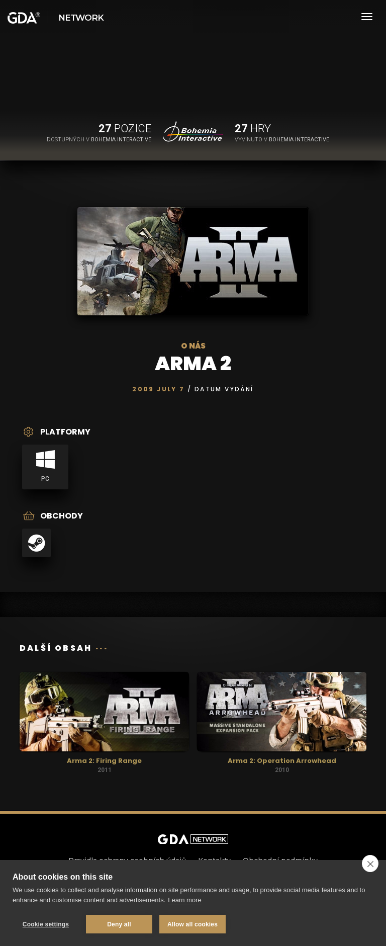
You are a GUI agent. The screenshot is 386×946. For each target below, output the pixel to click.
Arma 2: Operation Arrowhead (282, 760)
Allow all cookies (192, 924)
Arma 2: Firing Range (104, 760)
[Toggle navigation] (367, 17)
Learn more (184, 900)
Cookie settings (46, 924)
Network (81, 18)
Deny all (119, 924)
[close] (370, 863)
